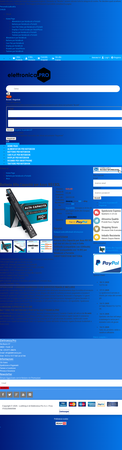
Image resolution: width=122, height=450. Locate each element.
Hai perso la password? (23, 130)
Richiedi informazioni (75, 232)
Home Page (10, 19)
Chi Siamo (4, 362)
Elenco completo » (100, 337)
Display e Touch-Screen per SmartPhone (27, 29)
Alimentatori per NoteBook (16, 38)
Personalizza (5, 7)
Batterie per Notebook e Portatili (24, 24)
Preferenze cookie (61, 419)
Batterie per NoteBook (14, 40)
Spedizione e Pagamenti (9, 365)
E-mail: (95, 178)
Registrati (103, 205)
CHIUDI (3, 9)
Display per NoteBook (14, 46)
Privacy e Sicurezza (7, 371)
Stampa (57, 232)
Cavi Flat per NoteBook (15, 43)
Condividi (63, 232)
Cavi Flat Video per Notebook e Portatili (27, 27)
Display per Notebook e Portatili (24, 32)
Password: (97, 188)
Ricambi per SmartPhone (15, 48)
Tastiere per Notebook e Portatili (24, 35)
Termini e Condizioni (8, 368)
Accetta (13, 7)
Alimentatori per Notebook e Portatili (26, 21)
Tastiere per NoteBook (14, 51)
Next (50, 247)
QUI (79, 201)
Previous (2, 247)
